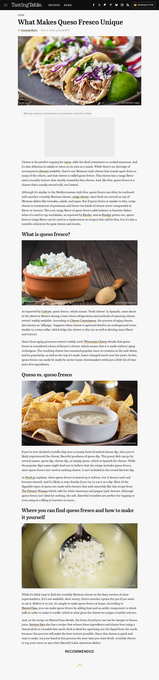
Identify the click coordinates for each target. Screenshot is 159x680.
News (68, 5)
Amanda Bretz (29, 30)
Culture (46, 311)
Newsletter (143, 4)
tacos (67, 162)
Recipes (54, 5)
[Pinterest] (110, 5)
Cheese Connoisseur (83, 320)
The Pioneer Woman (35, 491)
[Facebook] (93, 5)
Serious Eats (37, 624)
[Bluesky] (116, 5)
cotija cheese (80, 197)
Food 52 (30, 477)
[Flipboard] (105, 5)
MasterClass (29, 608)
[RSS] (127, 5)
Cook (21, 15)
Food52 (106, 215)
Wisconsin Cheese (95, 341)
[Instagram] (122, 5)
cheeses (44, 171)
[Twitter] (99, 5)
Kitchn (87, 215)
